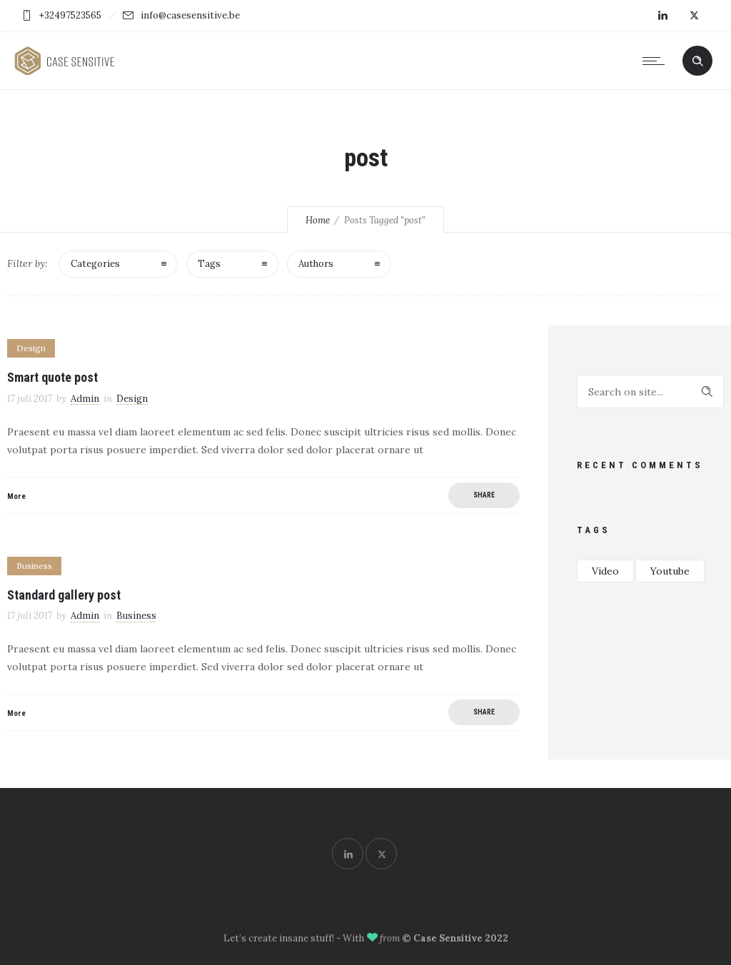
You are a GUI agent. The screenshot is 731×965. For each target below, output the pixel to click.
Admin (85, 399)
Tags (209, 264)
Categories (95, 264)
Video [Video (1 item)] (605, 571)
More (16, 496)
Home (318, 220)
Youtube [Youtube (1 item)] (670, 571)
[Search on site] (650, 391)
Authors (315, 264)
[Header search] (697, 61)
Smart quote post (52, 377)
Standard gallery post (64, 594)
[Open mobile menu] (656, 60)
